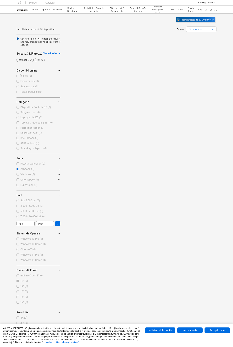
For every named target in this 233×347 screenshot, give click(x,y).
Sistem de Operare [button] (38, 233)
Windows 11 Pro (31, 254)
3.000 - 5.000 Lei (31, 205)
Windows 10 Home (33, 244)
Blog (200, 9)
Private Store (191, 9)
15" (24, 291)
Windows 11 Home (33, 260)
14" (24, 286)
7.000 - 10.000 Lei (32, 216)
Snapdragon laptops (34, 148)
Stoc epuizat (29, 86)
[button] (202, 2)
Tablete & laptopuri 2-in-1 (36, 122)
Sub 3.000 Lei (30, 200)
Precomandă (29, 81)
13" (24, 280)
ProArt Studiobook (32, 163)
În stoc (26, 75)
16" (24, 296)
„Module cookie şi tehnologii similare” (62, 342)
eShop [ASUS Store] (35, 9)
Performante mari (32, 127)
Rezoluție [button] (38, 312)
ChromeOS (28, 249)
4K (23, 317)
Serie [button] (38, 158)
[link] (22, 10)
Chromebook (29, 179)
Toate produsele (31, 91)
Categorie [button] (38, 102)
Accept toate (217, 330)
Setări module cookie (160, 330)
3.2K (24, 323)
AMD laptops (29, 143)
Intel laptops (29, 138)
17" (24, 302)
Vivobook (27, 174)
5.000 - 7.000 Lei (31, 211)
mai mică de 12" (31, 275)
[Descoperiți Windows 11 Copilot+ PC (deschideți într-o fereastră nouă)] (196, 22)
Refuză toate (190, 330)
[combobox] (201, 29)
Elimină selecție (51, 53)
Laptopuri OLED (31, 117)
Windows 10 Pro (31, 238)
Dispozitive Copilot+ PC (35, 107)
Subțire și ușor (30, 112)
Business (212, 2)
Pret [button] (38, 195)
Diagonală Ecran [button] (38, 270)
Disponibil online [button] (38, 70)
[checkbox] (38, 107)
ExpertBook (28, 184)
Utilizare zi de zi (31, 133)
